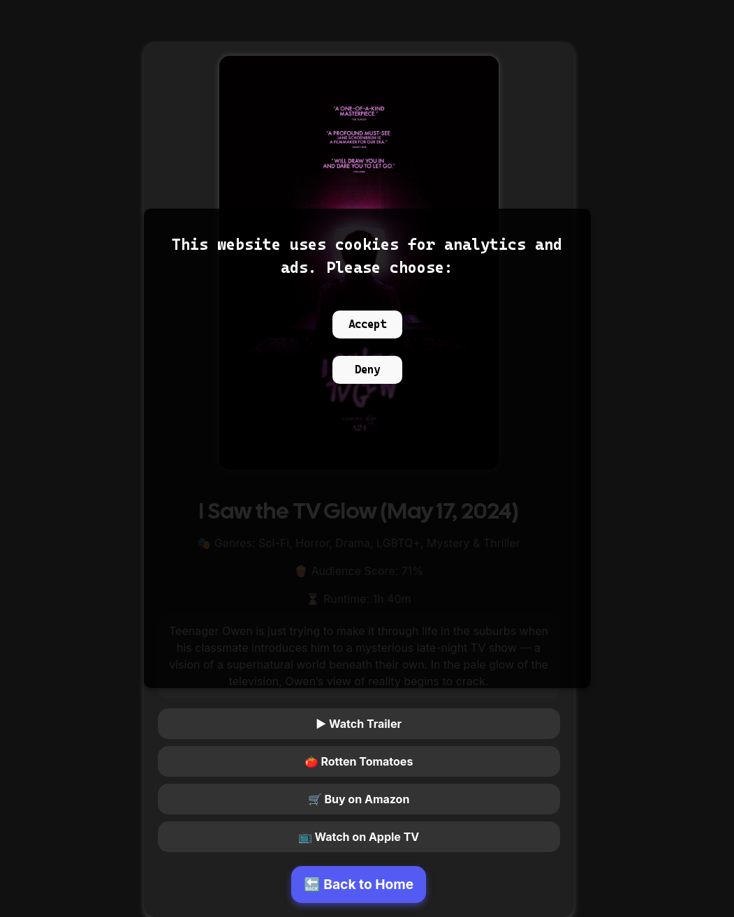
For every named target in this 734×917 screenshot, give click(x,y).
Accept (367, 324)
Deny (367, 369)
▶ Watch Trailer (359, 724)
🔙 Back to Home (359, 884)
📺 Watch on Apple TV (359, 837)
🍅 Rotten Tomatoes (358, 761)
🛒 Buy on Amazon (359, 799)
